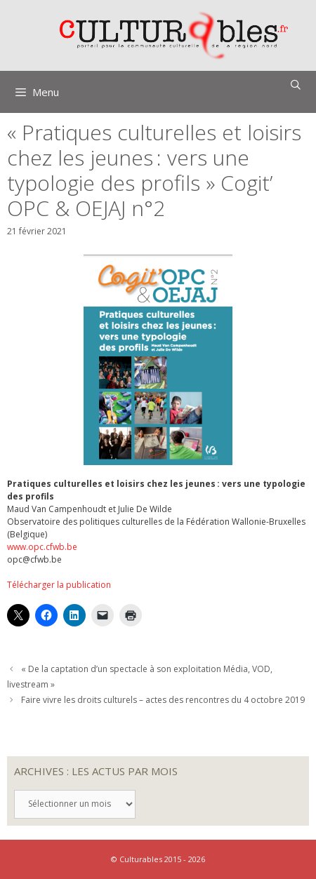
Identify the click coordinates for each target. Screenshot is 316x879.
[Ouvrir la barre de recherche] (295, 85)
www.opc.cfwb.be (42, 547)
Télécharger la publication (59, 585)
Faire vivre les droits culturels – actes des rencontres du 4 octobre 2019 (163, 700)
